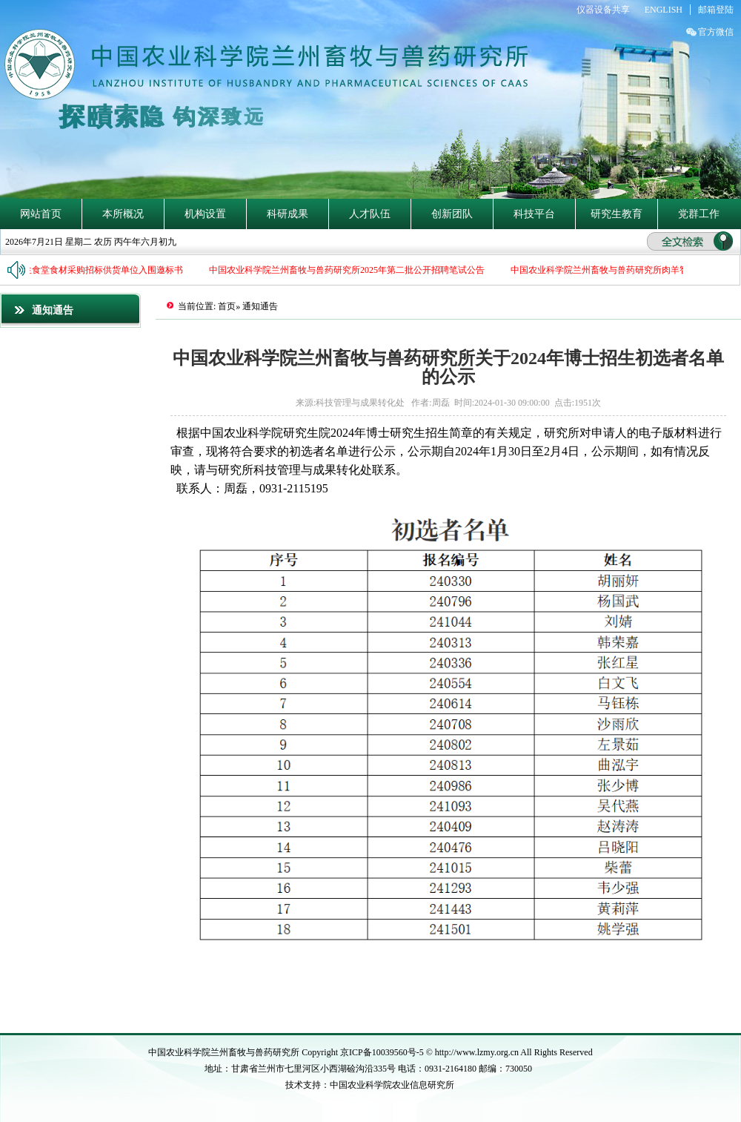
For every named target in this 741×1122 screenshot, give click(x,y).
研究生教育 (616, 214)
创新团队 (452, 214)
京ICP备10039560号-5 (383, 1052)
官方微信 (716, 32)
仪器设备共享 (603, 9)
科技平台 (534, 214)
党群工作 (699, 214)
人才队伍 (370, 214)
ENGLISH (663, 9)
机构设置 (205, 214)
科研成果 (287, 214)
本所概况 (123, 214)
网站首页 (41, 214)
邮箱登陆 (716, 9)
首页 (227, 306)
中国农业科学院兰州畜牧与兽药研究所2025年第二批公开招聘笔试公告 (348, 270)
